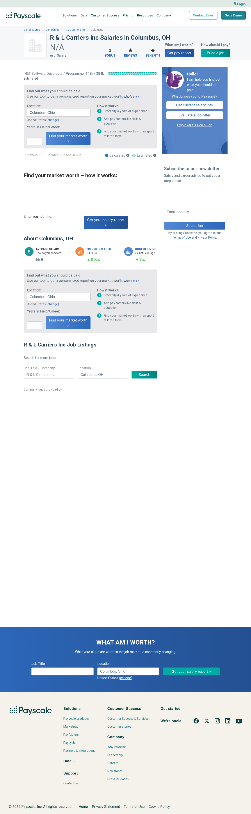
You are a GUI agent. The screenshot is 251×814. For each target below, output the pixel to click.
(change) (52, 120)
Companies (52, 29)
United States (32, 29)
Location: (34, 106)
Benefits (153, 52)
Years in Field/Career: (43, 127)
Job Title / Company (39, 368)
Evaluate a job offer (195, 115)
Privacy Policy (207, 237)
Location (84, 368)
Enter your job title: (38, 216)
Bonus (110, 52)
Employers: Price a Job (194, 125)
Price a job (215, 53)
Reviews (130, 52)
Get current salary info (194, 105)
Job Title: (38, 664)
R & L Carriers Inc (75, 29)
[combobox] (59, 113)
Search (144, 374)
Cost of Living (145, 249)
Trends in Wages (98, 249)
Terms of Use (181, 237)
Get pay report (179, 53)
